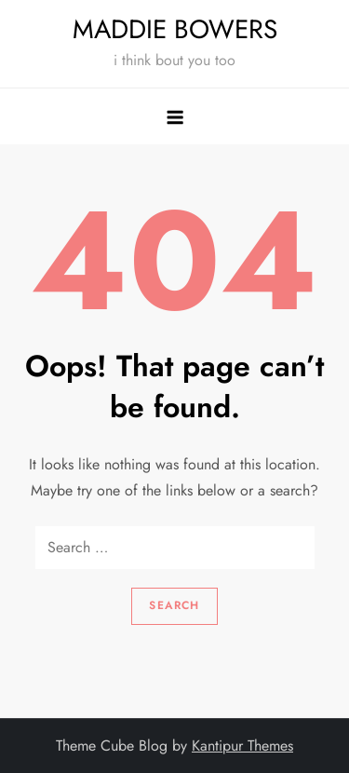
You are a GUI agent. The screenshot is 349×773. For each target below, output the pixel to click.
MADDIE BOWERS (175, 29)
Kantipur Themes (242, 745)
